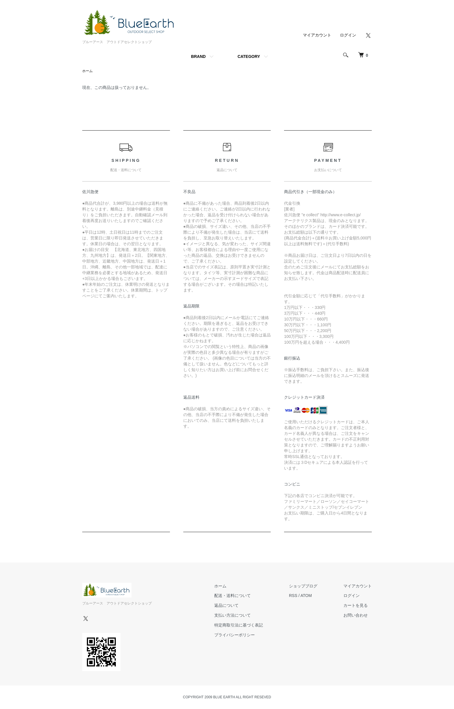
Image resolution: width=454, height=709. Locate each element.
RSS (293, 595)
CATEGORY (248, 56)
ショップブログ (303, 586)
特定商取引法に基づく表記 (238, 625)
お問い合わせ (355, 615)
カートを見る (355, 605)
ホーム (87, 71)
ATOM (306, 595)
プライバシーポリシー (234, 635)
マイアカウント (317, 35)
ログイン (348, 35)
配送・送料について (232, 595)
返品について (226, 605)
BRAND (198, 56)
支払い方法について (232, 615)
